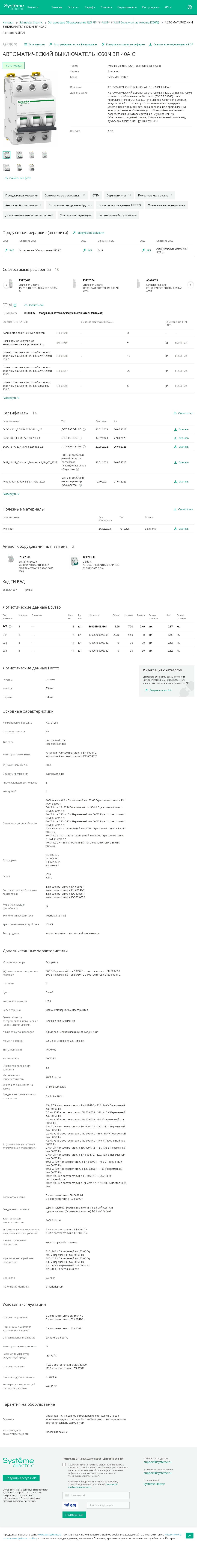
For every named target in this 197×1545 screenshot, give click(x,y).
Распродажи (150, 7)
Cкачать (106, 10)
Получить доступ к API (21, 1478)
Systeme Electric (154, 1484)
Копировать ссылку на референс (125, 44)
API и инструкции (172, 10)
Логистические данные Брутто (70, 205)
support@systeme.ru (157, 1462)
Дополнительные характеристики (29, 215)
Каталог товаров (33, 10)
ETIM (96, 195)
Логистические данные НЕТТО (119, 205)
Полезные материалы (155, 195)
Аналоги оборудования (23, 205)
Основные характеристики (166, 205)
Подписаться (74, 1515)
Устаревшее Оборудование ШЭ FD (72, 22)
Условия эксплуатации (75, 215)
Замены (57, 7)
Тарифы (89, 7)
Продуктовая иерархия (21, 195)
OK (189, 1535)
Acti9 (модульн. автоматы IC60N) (136, 22)
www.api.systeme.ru (49, 1534)
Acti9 (105, 22)
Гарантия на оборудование (117, 215)
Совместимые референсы (65, 195)
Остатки (73, 7)
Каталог (8, 22)
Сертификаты (127, 7)
